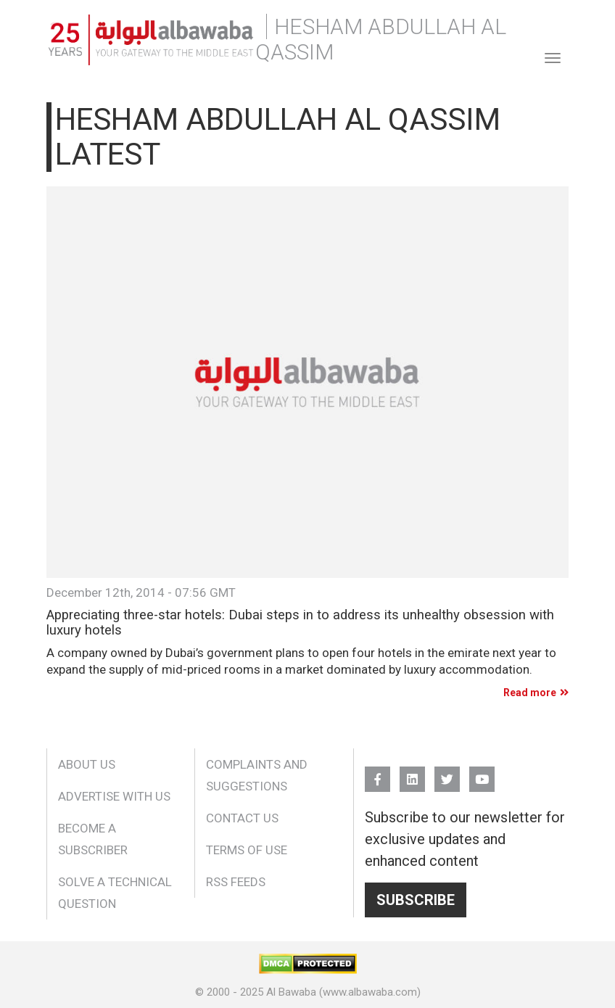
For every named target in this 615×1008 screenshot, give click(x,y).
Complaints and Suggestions (257, 775)
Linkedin (412, 773)
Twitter (447, 773)
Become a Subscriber (93, 839)
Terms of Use (246, 850)
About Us (86, 764)
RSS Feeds (235, 882)
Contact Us (242, 818)
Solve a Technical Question (115, 893)
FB (377, 773)
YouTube (482, 773)
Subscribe (415, 900)
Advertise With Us (114, 796)
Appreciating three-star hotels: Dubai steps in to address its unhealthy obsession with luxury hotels (300, 622)
